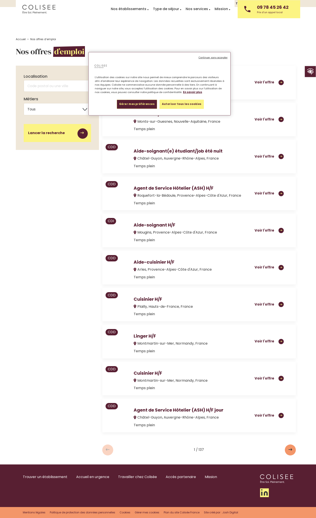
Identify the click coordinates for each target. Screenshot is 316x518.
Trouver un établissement (45, 476)
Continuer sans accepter (213, 57)
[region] (159, 84)
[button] (310, 71)
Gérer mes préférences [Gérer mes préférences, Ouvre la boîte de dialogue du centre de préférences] (137, 104)
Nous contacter (288, 3)
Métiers (31, 100)
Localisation (35, 76)
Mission (221, 21)
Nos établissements (128, 21)
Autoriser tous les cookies (181, 104)
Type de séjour (166, 21)
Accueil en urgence (92, 476)
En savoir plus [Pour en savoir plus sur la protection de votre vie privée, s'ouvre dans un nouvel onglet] (192, 92)
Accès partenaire (181, 476)
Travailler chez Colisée (253, 3)
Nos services (197, 21)
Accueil (21, 39)
